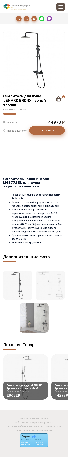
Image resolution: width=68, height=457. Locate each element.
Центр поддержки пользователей (34, 430)
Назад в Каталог (17, 130)
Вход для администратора (34, 418)
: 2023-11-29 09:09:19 (50, 426)
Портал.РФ (47, 422)
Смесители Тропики (15, 109)
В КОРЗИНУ (47, 130)
